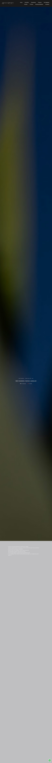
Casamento (33, 2)
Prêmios (40, 2)
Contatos (47, 4)
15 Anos (31, 4)
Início (21, 2)
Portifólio (27, 2)
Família (25, 4)
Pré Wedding (46, 2)
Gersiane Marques (39, 4)
